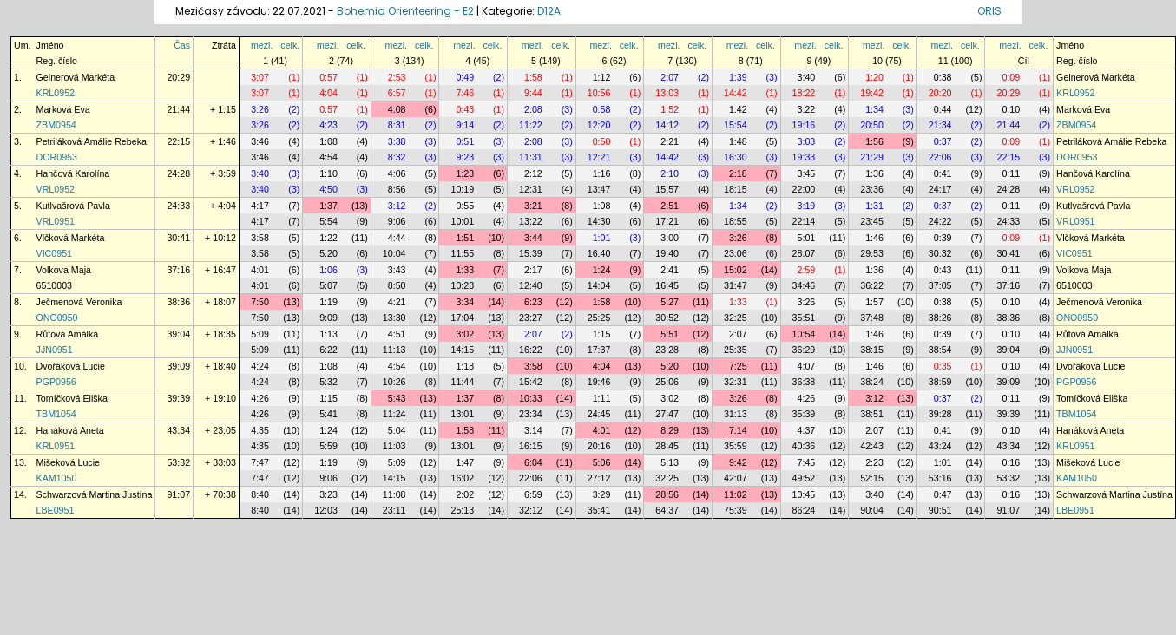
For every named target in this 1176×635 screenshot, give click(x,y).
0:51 (465, 141)
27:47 (667, 414)
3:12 (397, 205)
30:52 (667, 317)
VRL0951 (55, 221)
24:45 (599, 414)
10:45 (804, 494)
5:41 (328, 414)
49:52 (804, 478)
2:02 (465, 494)
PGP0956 (56, 381)
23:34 (530, 414)
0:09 (1011, 77)
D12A (549, 10)
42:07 (735, 478)
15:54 (735, 125)
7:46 (465, 93)
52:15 (872, 478)
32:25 (735, 317)
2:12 (533, 173)
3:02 (465, 334)
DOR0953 (56, 157)
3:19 (807, 205)
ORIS (989, 10)
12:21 (599, 157)
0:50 (602, 141)
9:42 (738, 462)
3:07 (260, 77)
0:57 (328, 77)
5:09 (260, 334)
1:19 (328, 302)
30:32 (940, 253)
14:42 (735, 93)
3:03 (807, 141)
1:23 (465, 173)
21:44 (178, 109)
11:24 (394, 414)
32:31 (735, 381)
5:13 (669, 462)
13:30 (394, 317)
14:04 (599, 285)
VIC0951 (54, 253)
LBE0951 (55, 510)
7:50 (260, 302)
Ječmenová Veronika (79, 302)
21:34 (940, 125)
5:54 (328, 221)
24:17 (940, 189)
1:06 (328, 270)
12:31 (530, 189)
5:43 (397, 398)
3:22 (807, 109)
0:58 (602, 109)
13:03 (667, 93)
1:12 (602, 77)
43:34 (178, 430)
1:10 (328, 173)
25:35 (735, 349)
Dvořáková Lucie (70, 366)
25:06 (667, 381)
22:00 (804, 189)
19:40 (667, 253)
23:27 (530, 317)
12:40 (530, 285)
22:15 (178, 141)
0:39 (943, 237)
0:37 (943, 141)
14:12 (667, 125)
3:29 (602, 494)
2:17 (533, 270)
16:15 (530, 446)
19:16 (804, 125)
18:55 (735, 221)
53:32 (178, 462)
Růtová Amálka (67, 334)
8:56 (397, 189)
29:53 (872, 253)
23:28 (667, 349)
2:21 (669, 141)
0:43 (465, 109)
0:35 (943, 366)
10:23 (462, 285)
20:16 (599, 446)
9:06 (397, 221)
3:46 (260, 141)
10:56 (599, 93)
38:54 (940, 349)
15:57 (667, 189)
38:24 (872, 381)
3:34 (465, 302)
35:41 (599, 510)
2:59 (807, 270)
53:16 (940, 478)
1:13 (328, 334)
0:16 (1011, 462)
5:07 (328, 285)
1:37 (328, 205)
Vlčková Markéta (70, 237)
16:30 (735, 157)
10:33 (530, 398)
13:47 (599, 189)
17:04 (462, 317)
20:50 (872, 125)
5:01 (807, 237)
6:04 (533, 462)
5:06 (602, 462)
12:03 (326, 510)
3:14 (533, 430)
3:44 (533, 237)
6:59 (533, 494)
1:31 (874, 205)
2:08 (533, 109)
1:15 (602, 334)
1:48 (738, 141)
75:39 (735, 510)
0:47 (943, 494)
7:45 (807, 462)
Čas (182, 45)
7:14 (738, 430)
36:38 (804, 381)
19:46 (599, 381)
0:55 (465, 205)
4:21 (397, 302)
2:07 (669, 77)
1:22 (328, 237)
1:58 (533, 77)
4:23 (328, 125)
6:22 (328, 349)
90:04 (872, 510)
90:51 (940, 510)
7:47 (260, 462)
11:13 (394, 349)
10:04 (394, 253)
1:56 (874, 141)
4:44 (397, 237)
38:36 (178, 302)
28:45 (667, 446)
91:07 (178, 494)
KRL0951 (55, 446)
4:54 (328, 157)
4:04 (328, 93)
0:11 (1011, 173)
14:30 (599, 221)
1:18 (465, 366)
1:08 (328, 141)
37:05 (940, 285)
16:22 (530, 349)
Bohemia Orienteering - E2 (405, 10)
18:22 (804, 93)
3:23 (328, 494)
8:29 (669, 430)
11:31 (530, 157)
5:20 (328, 253)
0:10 (1011, 109)
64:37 (667, 510)
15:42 (530, 381)
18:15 (735, 189)
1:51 (465, 237)
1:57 (874, 302)
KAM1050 (56, 478)
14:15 (462, 349)
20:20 (940, 93)
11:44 (462, 381)
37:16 (178, 270)
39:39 (178, 398)
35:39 (804, 414)
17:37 (599, 349)
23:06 (735, 253)
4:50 (328, 189)
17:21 (667, 221)
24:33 (178, 205)
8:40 (260, 494)
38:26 (940, 317)
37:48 (872, 317)
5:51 (669, 334)
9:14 (465, 125)
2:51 (669, 205)
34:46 (804, 285)
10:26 (394, 381)
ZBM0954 (56, 125)
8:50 (397, 285)
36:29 (804, 349)
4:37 (807, 430)
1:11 (602, 398)
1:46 (874, 237)
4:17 (260, 205)
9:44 (533, 93)
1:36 (874, 173)
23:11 (394, 510)
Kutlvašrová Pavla (73, 205)
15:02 (735, 270)
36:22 (872, 285)
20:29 (178, 77)
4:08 (397, 109)
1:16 (602, 173)
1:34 (874, 109)
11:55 (462, 253)
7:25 (738, 366)
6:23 (533, 302)
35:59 (735, 446)
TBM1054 (56, 414)
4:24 (260, 366)
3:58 (260, 237)
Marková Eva (63, 109)
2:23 (874, 462)
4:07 (807, 366)
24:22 (940, 221)
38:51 (872, 414)
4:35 (260, 430)
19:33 (804, 157)
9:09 (328, 317)
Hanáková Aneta (70, 430)
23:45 (872, 221)
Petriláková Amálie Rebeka (91, 141)
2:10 (669, 173)
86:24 (804, 510)
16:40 (599, 253)
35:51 (804, 317)
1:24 (602, 270)
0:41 (943, 173)
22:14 (804, 221)
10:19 (462, 189)
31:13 (735, 414)
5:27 (669, 302)
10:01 (462, 221)
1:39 (738, 77)
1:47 (465, 462)
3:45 (807, 173)
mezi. (262, 45)
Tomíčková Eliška (72, 398)
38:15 (872, 349)
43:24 (940, 446)
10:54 (804, 334)
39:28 (940, 414)
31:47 (735, 285)
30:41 (178, 237)
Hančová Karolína (73, 173)
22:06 (940, 157)
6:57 (397, 93)
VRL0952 (55, 189)
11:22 (530, 125)
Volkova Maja (63, 270)
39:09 (178, 366)
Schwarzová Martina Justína (94, 494)
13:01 (462, 414)
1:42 (738, 109)
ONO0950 (57, 317)
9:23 (465, 157)
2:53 (397, 77)
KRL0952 (55, 93)
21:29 (872, 157)
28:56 (667, 494)
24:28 (178, 173)
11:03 (394, 446)
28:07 (804, 253)
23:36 (872, 189)
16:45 (667, 285)
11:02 (735, 494)
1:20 (874, 77)
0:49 (465, 77)
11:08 (394, 494)
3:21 (533, 205)
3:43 (397, 270)
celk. (289, 45)
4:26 (260, 398)
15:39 (530, 253)
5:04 (397, 430)
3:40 (807, 77)
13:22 (530, 221)
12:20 (599, 125)
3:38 (397, 141)
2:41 (669, 270)
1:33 (465, 270)
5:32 (328, 381)
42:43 (872, 446)
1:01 (602, 237)
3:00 (669, 237)
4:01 (260, 270)
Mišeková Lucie (68, 462)
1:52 (669, 109)
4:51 (397, 334)
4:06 (397, 173)
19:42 (872, 93)
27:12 (599, 478)
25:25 (599, 317)
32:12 (530, 510)
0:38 (943, 77)
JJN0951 (54, 349)
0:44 (943, 109)
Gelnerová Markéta (75, 77)
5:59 (328, 446)
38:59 (940, 381)
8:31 (397, 125)
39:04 (178, 334)
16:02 (462, 478)
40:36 (804, 446)
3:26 (260, 109)
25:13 (462, 510)
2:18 (738, 173)
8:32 (397, 157)
